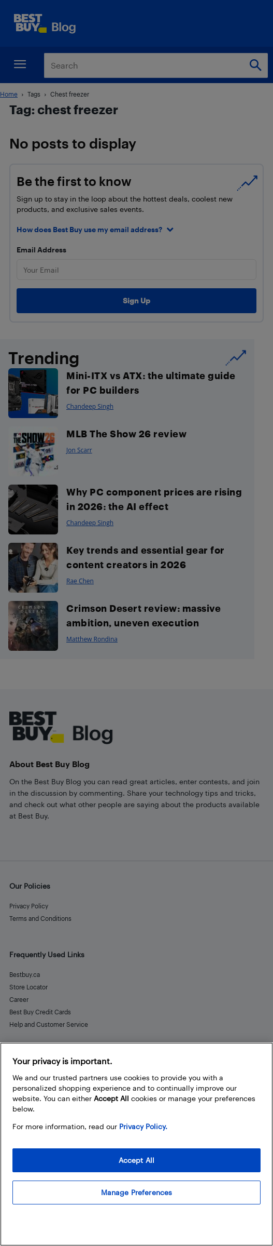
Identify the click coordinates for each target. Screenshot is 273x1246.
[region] (136, 1144)
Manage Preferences (137, 1192)
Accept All (136, 1160)
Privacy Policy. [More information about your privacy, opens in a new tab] (143, 1126)
